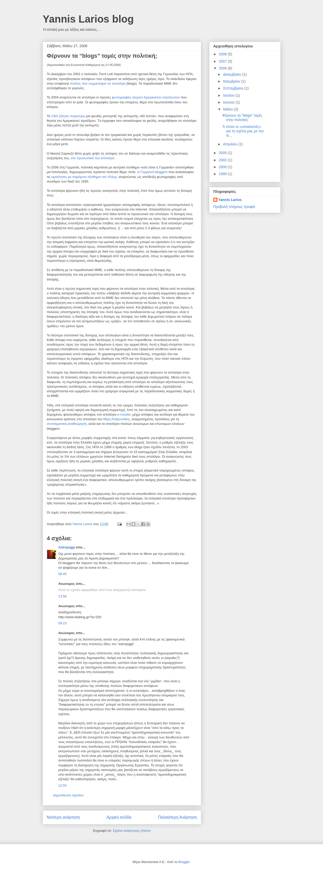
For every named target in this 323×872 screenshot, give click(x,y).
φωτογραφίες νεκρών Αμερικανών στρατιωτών (146, 97)
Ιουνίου (229, 102)
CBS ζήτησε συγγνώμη (68, 116)
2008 (223, 54)
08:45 (62, 574)
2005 (223, 153)
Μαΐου (228, 109)
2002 (223, 160)
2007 (223, 61)
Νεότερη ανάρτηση (63, 817)
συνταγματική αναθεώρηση (67, 424)
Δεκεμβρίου (232, 74)
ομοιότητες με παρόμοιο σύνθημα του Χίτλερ (84, 177)
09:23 (62, 623)
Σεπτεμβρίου (233, 88)
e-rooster (123, 414)
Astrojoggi (66, 547)
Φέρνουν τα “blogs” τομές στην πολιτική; (242, 117)
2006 (223, 68)
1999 (223, 174)
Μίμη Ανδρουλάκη (116, 419)
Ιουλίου (229, 95)
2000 (223, 167)
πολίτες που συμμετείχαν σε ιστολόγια (98, 83)
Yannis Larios (230, 200)
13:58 (62, 596)
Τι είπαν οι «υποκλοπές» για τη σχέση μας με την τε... (243, 131)
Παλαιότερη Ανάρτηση (177, 817)
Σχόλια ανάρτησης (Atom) (131, 831)
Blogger (184, 862)
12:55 (62, 785)
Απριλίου (230, 144)
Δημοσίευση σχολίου (68, 795)
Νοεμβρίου (232, 81)
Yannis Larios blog (88, 19)
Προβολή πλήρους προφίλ (234, 207)
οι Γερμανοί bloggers (152, 172)
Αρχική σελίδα (119, 817)
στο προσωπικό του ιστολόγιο (92, 158)
